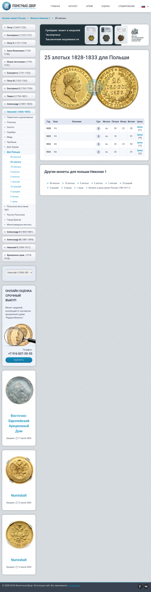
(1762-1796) (18, 88)
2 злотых (15, 176)
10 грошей (15, 186)
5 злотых (15, 172)
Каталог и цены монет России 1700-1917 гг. (110, 188)
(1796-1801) (15, 96)
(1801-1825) (18, 103)
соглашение (74, 585)
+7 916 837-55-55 (20, 353)
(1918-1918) (18, 257)
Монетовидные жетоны (18, 224)
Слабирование (126, 6)
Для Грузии (11, 147)
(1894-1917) (17, 247)
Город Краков (12, 219)
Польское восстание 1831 (16, 208)
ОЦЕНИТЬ (19, 360)
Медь (8, 137)
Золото (9, 127)
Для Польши (12, 152)
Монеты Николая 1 (40, 18)
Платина (10, 122)
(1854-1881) (18, 231)
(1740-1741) (18, 63)
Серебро (10, 132)
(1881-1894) (19, 239)
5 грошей (15, 191)
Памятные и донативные (18, 117)
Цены (140, 127)
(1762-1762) (15, 80)
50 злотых (15, 157)
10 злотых (15, 166)
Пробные (10, 142)
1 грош (13, 201)
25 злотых (15, 162)
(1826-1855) (17, 111)
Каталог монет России (14, 18)
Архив (89, 6)
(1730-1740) (17, 52)
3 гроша (14, 196)
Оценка (105, 6)
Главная (55, 6)
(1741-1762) (17, 72)
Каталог (73, 6)
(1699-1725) (15, 27)
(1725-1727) (18, 35)
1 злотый (15, 181)
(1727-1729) (15, 43)
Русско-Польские (14, 214)
